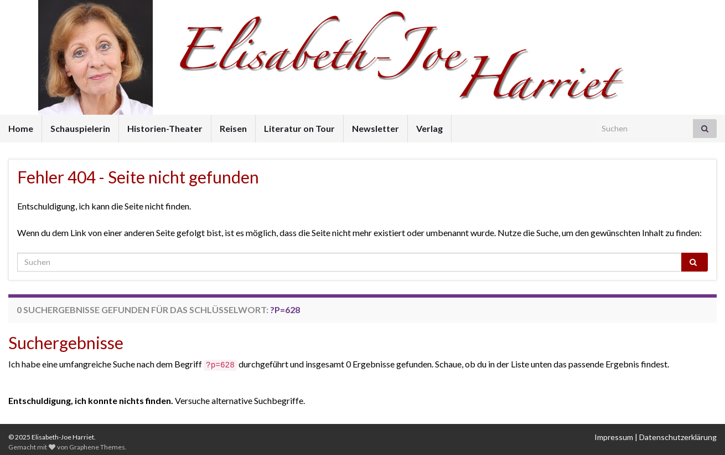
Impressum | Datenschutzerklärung (655, 437)
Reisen (233, 128)
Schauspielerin (80, 128)
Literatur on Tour (299, 128)
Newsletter (375, 128)
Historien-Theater (165, 128)
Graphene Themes (97, 447)
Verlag (429, 128)
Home (20, 128)
